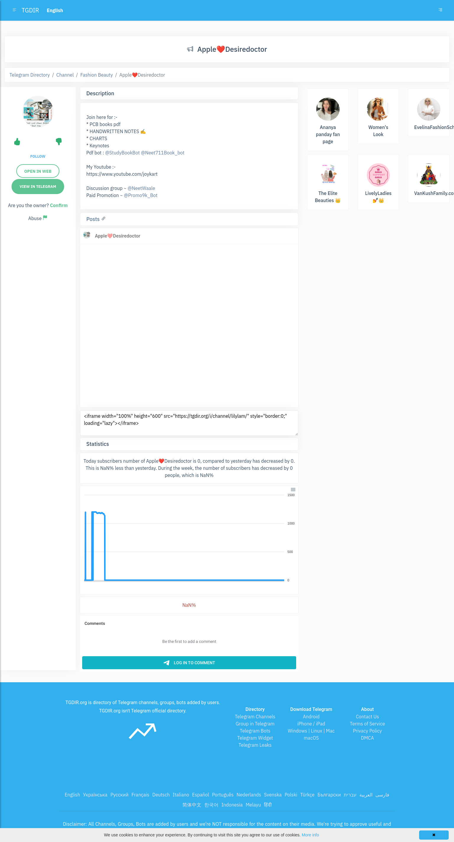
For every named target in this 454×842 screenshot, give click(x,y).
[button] (292, 488)
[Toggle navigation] (440, 10)
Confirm (59, 205)
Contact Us (367, 717)
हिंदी (268, 805)
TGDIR (30, 10)
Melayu (253, 805)
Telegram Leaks (255, 745)
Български (329, 795)
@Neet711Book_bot (162, 153)
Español (200, 795)
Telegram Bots (255, 731)
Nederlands (248, 795)
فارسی (382, 795)
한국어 (211, 805)
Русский (119, 795)
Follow (37, 156)
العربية (365, 795)
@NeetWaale (141, 188)
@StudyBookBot (122, 153)
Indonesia (232, 805)
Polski (291, 795)
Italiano (181, 795)
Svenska (273, 795)
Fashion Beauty (96, 75)
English (72, 795)
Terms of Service (367, 724)
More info (310, 835)
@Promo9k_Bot (141, 195)
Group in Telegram (255, 724)
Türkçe (307, 795)
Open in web (37, 171)
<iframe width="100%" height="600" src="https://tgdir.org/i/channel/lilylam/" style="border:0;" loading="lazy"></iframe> (189, 423)
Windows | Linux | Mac (311, 731)
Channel (65, 75)
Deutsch (161, 795)
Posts (93, 219)
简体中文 (191, 805)
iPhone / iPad (311, 724)
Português (223, 795)
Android (311, 717)
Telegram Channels (255, 717)
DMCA (367, 738)
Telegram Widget (255, 738)
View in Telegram (38, 186)
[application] (189, 538)
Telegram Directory (29, 75)
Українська (95, 795)
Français (140, 795)
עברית (350, 795)
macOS (311, 738)
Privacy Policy (367, 731)
